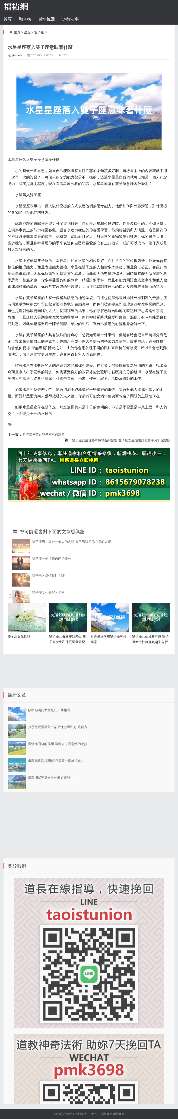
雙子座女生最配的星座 (48, 645)
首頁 (7, 19)
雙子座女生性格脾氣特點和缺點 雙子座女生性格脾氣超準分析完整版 (121, 440)
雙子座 (39, 32)
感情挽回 (46, 19)
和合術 (25, 19)
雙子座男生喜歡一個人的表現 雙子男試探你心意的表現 (71, 594)
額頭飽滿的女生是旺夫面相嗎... (50, 776)
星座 (27, 32)
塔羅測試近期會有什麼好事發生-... (52, 844)
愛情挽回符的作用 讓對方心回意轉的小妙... (59, 810)
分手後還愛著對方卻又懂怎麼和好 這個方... (59, 793)
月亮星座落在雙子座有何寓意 (43, 435)
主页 (17, 32)
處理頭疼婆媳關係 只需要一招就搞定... (56, 827)
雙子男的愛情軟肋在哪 (48, 628)
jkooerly (17, 55)
